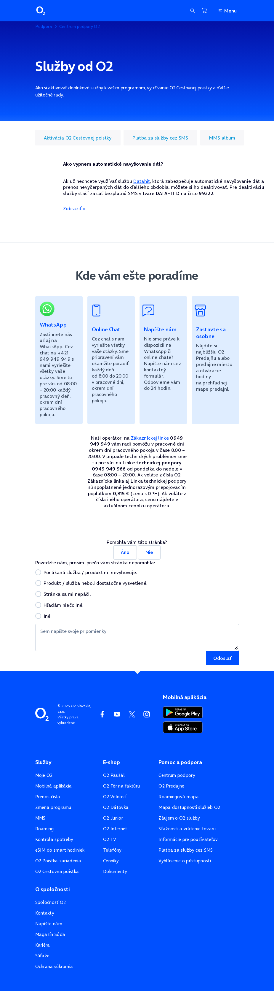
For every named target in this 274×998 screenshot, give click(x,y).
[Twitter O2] (131, 714)
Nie (149, 552)
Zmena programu (53, 807)
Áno (125, 552)
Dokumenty (115, 871)
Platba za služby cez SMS (185, 850)
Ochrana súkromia (54, 966)
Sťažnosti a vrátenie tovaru (187, 829)
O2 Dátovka (116, 807)
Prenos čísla (47, 796)
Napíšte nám (48, 924)
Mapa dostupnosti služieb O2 (189, 807)
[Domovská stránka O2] (42, 713)
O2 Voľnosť (114, 796)
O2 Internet (115, 829)
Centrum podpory (176, 775)
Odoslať (222, 658)
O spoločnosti (52, 889)
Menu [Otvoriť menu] (227, 10)
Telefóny (112, 850)
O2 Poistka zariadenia (58, 861)
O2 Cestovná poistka (57, 871)
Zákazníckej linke (150, 438)
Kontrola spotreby (54, 839)
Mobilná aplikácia (53, 786)
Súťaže (42, 956)
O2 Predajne (171, 786)
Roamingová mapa (178, 796)
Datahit (141, 181)
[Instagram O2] (146, 714)
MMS (40, 818)
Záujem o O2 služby (179, 818)
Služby (43, 762)
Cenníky (111, 861)
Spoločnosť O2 (50, 902)
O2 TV (109, 839)
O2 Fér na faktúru (121, 786)
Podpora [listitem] (43, 26)
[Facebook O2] (102, 714)
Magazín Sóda (50, 934)
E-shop (111, 762)
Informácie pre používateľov (188, 839)
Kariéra (42, 945)
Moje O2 (44, 775)
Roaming (44, 829)
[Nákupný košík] (204, 11)
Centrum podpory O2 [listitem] (79, 26)
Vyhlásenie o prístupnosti (184, 861)
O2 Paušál (114, 775)
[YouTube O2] (117, 714)
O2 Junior (113, 818)
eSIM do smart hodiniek (60, 850)
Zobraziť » (74, 208)
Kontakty (44, 913)
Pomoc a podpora (180, 762)
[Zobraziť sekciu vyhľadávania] (192, 11)
